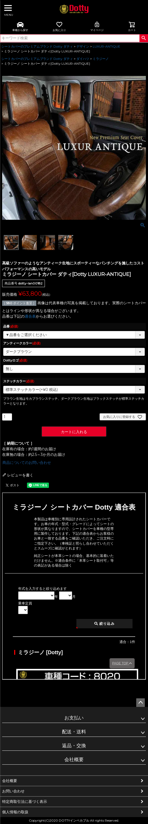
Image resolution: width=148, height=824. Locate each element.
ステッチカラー (18, 381)
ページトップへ (140, 702)
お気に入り (59, 26)
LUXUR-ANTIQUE (106, 46)
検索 (143, 38)
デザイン (82, 46)
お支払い (74, 718)
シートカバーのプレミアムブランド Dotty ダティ (37, 46)
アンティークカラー (22, 343)
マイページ (97, 26)
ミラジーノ (101, 59)
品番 (10, 326)
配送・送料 (74, 732)
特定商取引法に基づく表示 (24, 801)
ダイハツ (82, 59)
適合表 (30, 316)
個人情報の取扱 (15, 812)
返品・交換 (74, 746)
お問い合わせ (13, 791)
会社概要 (74, 760)
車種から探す (20, 26)
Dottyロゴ (15, 360)
